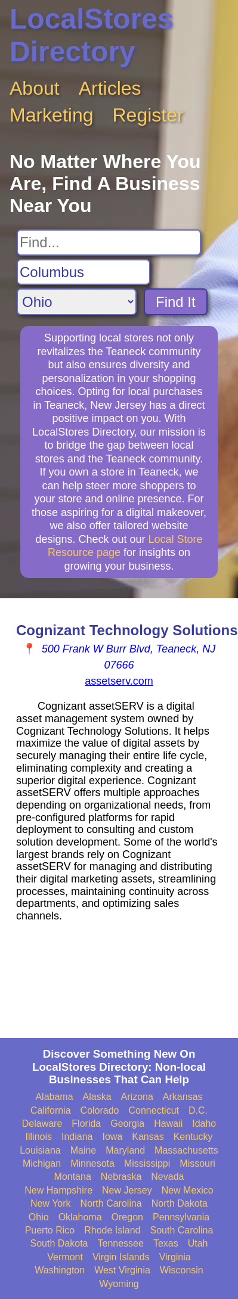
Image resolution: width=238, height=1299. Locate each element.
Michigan (42, 1163)
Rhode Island (112, 1230)
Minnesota (92, 1163)
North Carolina (111, 1203)
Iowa (112, 1137)
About (35, 88)
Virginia (175, 1257)
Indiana (77, 1137)
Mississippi (147, 1163)
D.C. (198, 1110)
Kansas (147, 1137)
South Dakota (59, 1243)
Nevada (167, 1176)
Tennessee (120, 1243)
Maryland (125, 1150)
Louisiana (40, 1150)
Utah (198, 1243)
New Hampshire (58, 1190)
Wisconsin (181, 1270)
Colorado (100, 1110)
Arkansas (183, 1097)
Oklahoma (80, 1217)
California (50, 1110)
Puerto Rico (50, 1230)
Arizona (137, 1097)
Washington (60, 1270)
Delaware (42, 1123)
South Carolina (182, 1230)
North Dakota (180, 1203)
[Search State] (77, 301)
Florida (86, 1123)
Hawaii (168, 1123)
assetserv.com (119, 681)
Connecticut (154, 1110)
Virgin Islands (121, 1257)
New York (50, 1203)
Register (148, 115)
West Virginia (122, 1270)
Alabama (54, 1097)
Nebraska (121, 1176)
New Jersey (127, 1190)
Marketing (52, 115)
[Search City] (83, 272)
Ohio (39, 1217)
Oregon (127, 1217)
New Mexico (188, 1190)
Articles (110, 88)
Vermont (65, 1257)
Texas (165, 1243)
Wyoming (119, 1284)
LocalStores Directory (92, 35)
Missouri (197, 1163)
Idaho (204, 1123)
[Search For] (109, 242)
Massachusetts (186, 1150)
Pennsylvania (181, 1217)
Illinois (39, 1137)
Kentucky (193, 1137)
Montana (72, 1176)
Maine (83, 1150)
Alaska (97, 1097)
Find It (176, 302)
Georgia (127, 1123)
